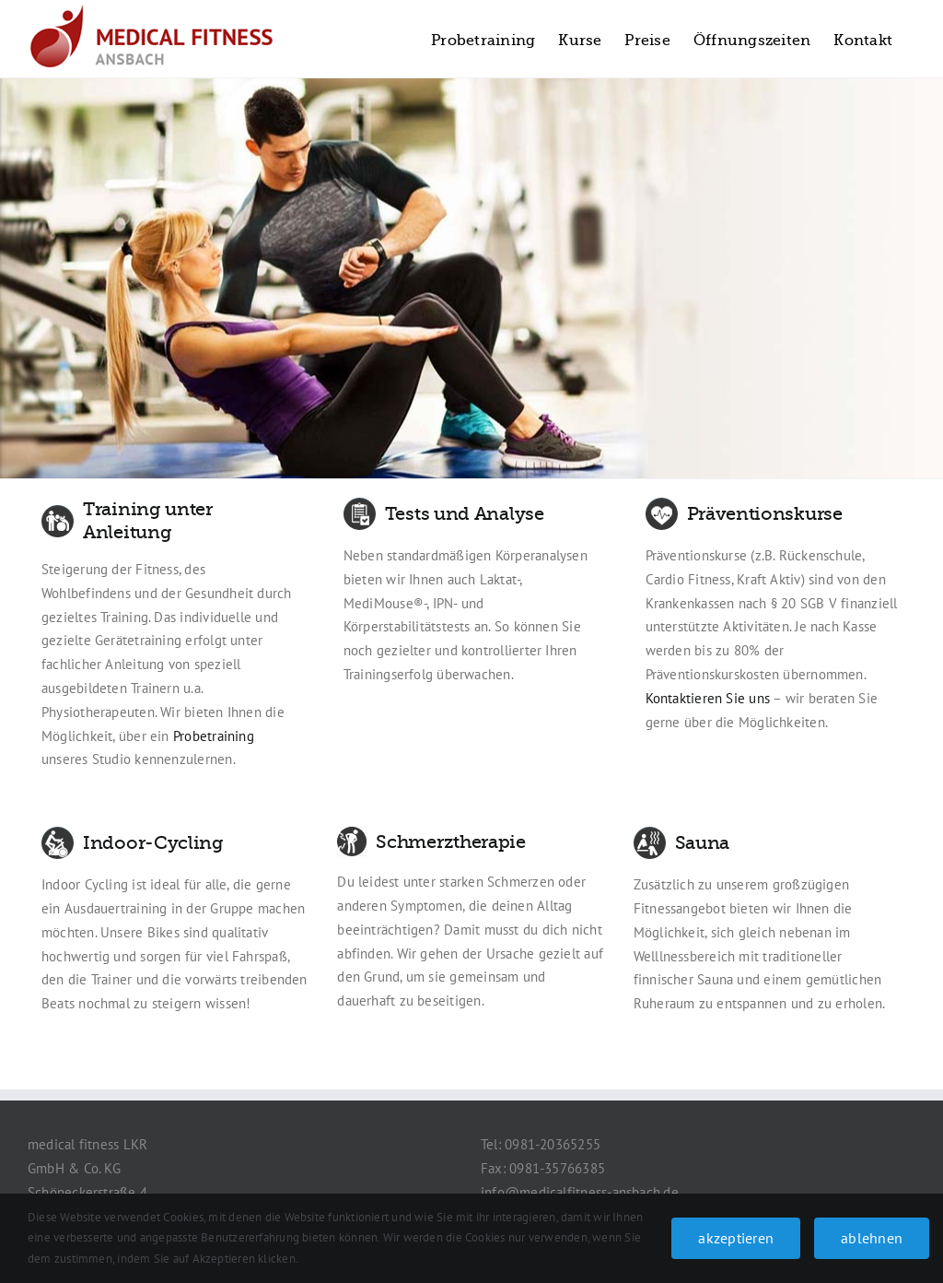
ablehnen (871, 1238)
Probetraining (213, 736)
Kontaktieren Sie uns (708, 698)
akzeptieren (736, 1238)
